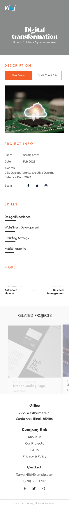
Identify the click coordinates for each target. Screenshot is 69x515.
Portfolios (27, 42)
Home (16, 42)
